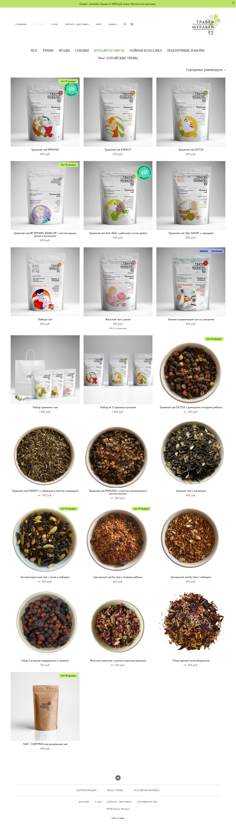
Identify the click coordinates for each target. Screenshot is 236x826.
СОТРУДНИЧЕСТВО (147, 802)
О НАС (54, 24)
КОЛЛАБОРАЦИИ (87, 790)
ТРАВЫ (48, 50)
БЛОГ (99, 24)
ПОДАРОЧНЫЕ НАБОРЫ (185, 50)
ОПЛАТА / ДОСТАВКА (77, 24)
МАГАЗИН (38, 24)
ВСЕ (34, 50)
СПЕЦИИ (82, 50)
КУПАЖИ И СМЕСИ (109, 50)
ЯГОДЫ (64, 50)
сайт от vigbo (118, 818)
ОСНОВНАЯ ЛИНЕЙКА (146, 790)
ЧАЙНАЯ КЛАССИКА (145, 50)
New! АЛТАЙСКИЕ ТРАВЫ (118, 58)
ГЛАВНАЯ (21, 24)
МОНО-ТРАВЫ (115, 790)
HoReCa (113, 24)
